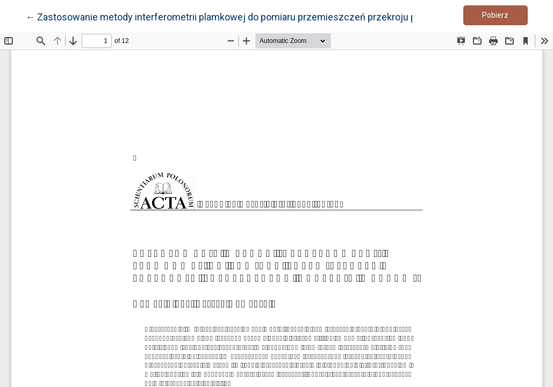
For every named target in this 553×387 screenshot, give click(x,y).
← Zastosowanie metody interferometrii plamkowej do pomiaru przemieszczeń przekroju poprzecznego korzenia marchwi (288, 16)
